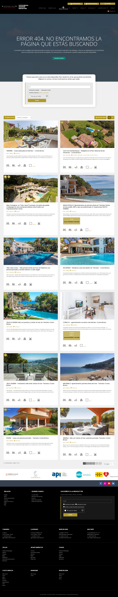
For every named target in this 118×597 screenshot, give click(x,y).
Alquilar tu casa (52, 8)
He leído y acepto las (38, 92)
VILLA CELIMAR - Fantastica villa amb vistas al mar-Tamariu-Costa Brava (30, 384)
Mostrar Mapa (101, 117)
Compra (83, 8)
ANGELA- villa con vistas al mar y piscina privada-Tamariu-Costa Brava (86, 439)
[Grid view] (109, 117)
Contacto (112, 8)
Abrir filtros (10, 117)
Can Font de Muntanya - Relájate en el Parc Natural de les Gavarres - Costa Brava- (84, 152)
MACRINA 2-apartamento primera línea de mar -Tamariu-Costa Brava (86, 384)
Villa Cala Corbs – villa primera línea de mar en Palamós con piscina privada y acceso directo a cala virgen (28, 269)
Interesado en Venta (46, 90)
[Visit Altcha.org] (47, 96)
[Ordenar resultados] (23, 117)
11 (93, 463)
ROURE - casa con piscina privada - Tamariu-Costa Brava (27, 438)
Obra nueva (91, 8)
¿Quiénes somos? (103, 8)
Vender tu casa (42, 8)
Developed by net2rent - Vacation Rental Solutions (67, 594)
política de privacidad (43, 92)
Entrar (108, 3)
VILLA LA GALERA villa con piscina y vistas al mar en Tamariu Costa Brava (30, 323)
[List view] (112, 117)
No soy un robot (36, 96)
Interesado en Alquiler (34, 90)
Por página (106, 464)
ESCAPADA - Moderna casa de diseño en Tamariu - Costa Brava (86, 268)
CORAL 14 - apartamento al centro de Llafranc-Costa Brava (84, 322)
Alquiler (75, 8)
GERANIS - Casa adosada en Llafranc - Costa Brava (25, 151)
